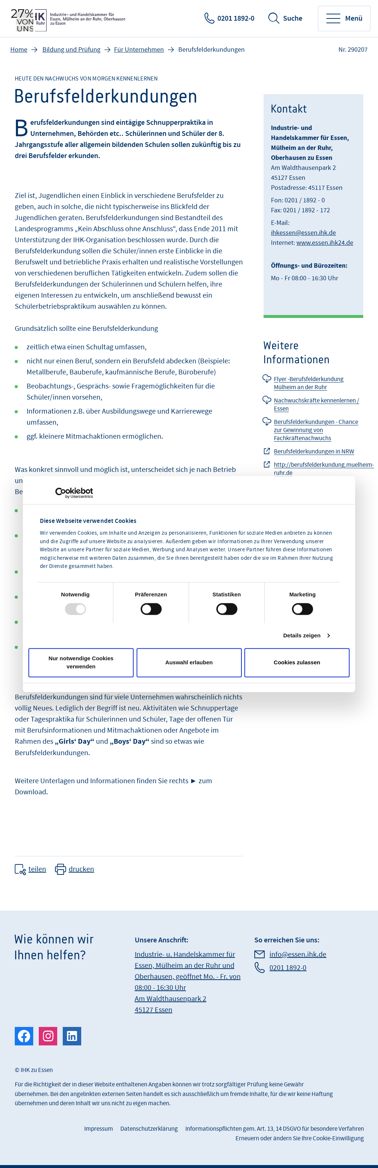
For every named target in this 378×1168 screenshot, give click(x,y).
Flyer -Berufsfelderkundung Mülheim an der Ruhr (309, 383)
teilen (37, 869)
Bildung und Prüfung (71, 49)
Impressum (98, 1129)
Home (18, 49)
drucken (81, 869)
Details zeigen (301, 635)
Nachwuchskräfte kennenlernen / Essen (316, 405)
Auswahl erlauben (189, 662)
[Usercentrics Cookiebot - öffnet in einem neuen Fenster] (60, 493)
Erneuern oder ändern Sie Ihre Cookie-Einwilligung (300, 1138)
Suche (292, 18)
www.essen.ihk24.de (324, 243)
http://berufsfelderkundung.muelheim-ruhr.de (324, 469)
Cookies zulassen (297, 662)
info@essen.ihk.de (297, 954)
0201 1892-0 (235, 18)
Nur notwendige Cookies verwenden (81, 662)
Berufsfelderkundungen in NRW (314, 452)
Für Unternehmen (139, 49)
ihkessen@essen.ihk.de (303, 233)
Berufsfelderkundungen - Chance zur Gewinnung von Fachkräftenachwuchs (316, 430)
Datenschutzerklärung (149, 1129)
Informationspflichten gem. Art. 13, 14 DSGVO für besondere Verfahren (274, 1129)
